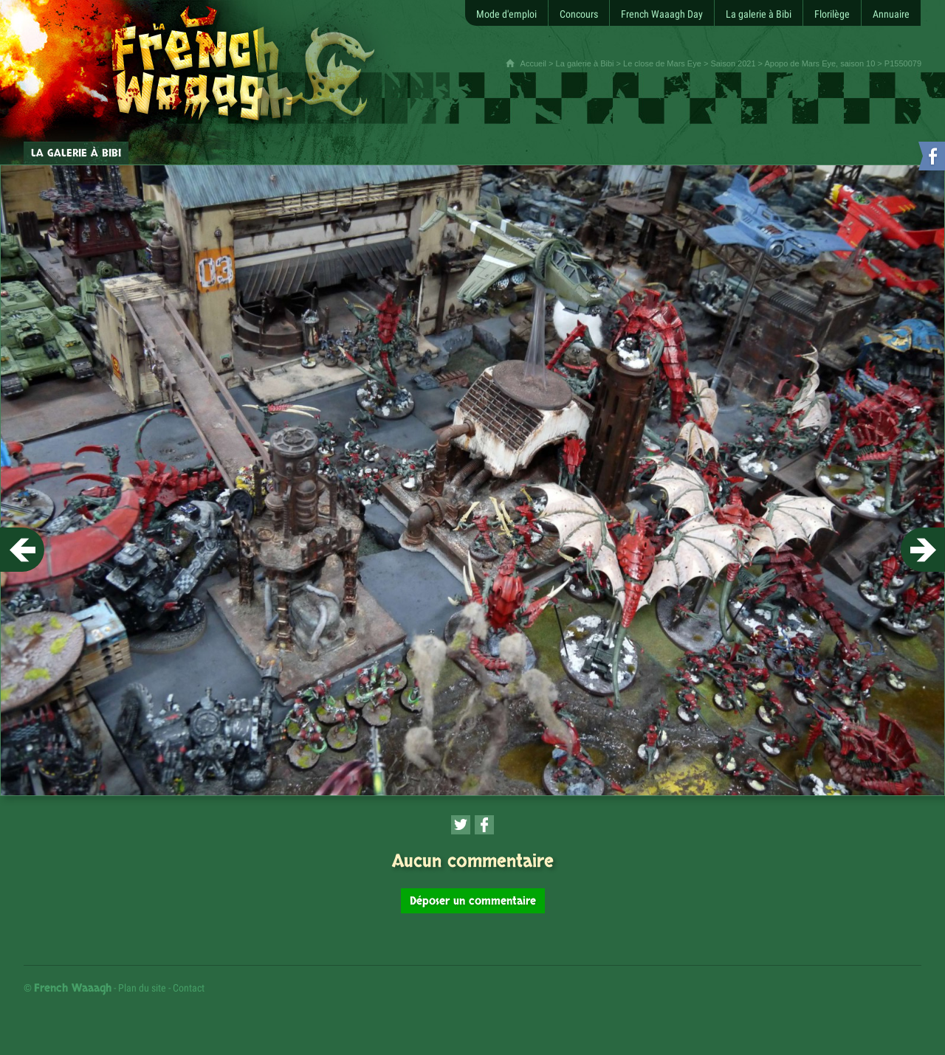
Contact (189, 988)
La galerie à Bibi (585, 63)
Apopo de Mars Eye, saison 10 (819, 63)
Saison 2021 (732, 63)
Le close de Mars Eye (662, 63)
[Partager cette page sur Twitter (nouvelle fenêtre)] (460, 824)
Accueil (533, 63)
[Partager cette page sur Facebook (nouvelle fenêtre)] (484, 824)
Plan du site (142, 988)
